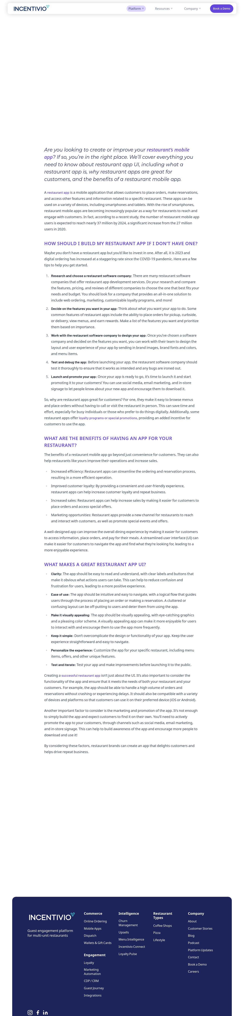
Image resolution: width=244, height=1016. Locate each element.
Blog (191, 935)
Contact (193, 957)
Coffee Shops (162, 925)
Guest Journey (94, 988)
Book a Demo (221, 8)
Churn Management (128, 923)
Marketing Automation (92, 971)
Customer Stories (200, 928)
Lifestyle (159, 940)
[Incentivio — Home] (32, 8)
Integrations (92, 995)
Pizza (157, 932)
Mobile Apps (92, 928)
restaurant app (58, 192)
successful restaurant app (80, 675)
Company (192, 8)
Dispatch (90, 935)
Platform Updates (200, 950)
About (192, 921)
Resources (164, 8)
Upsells (124, 932)
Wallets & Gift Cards (98, 943)
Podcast (193, 943)
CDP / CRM (91, 981)
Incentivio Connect (132, 946)
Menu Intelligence (131, 939)
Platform (136, 8)
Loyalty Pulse (128, 953)
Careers (193, 971)
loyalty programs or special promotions (108, 418)
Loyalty (89, 962)
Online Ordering (95, 921)
